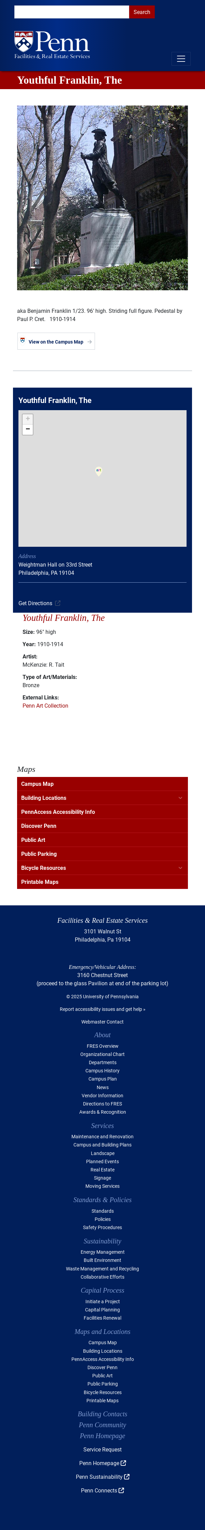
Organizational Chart (102, 1054)
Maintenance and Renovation (102, 1136)
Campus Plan (102, 1078)
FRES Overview (103, 1046)
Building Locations (43, 797)
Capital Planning (102, 1309)
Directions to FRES (102, 1103)
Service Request (102, 1449)
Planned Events (102, 1161)
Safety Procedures (102, 1227)
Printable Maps (39, 881)
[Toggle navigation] (181, 59)
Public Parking (39, 853)
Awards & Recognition (102, 1112)
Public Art (33, 839)
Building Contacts (102, 1414)
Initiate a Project (102, 1301)
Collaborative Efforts (102, 1277)
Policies (103, 1219)
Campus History (102, 1070)
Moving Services (102, 1186)
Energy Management (103, 1252)
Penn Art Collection (45, 705)
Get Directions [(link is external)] (35, 603)
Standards (103, 1211)
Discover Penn (38, 825)
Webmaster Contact (102, 1021)
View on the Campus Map (56, 341)
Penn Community (102, 1425)
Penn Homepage (102, 1435)
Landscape (102, 1153)
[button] (98, 476)
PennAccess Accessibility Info (58, 811)
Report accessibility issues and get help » (103, 1009)
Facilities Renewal (102, 1318)
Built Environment (102, 1260)
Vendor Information (102, 1095)
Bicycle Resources (43, 867)
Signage (102, 1177)
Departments (103, 1062)
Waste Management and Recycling (102, 1268)
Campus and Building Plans (102, 1144)
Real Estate (102, 1169)
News (103, 1087)
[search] (71, 11)
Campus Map (37, 783)
